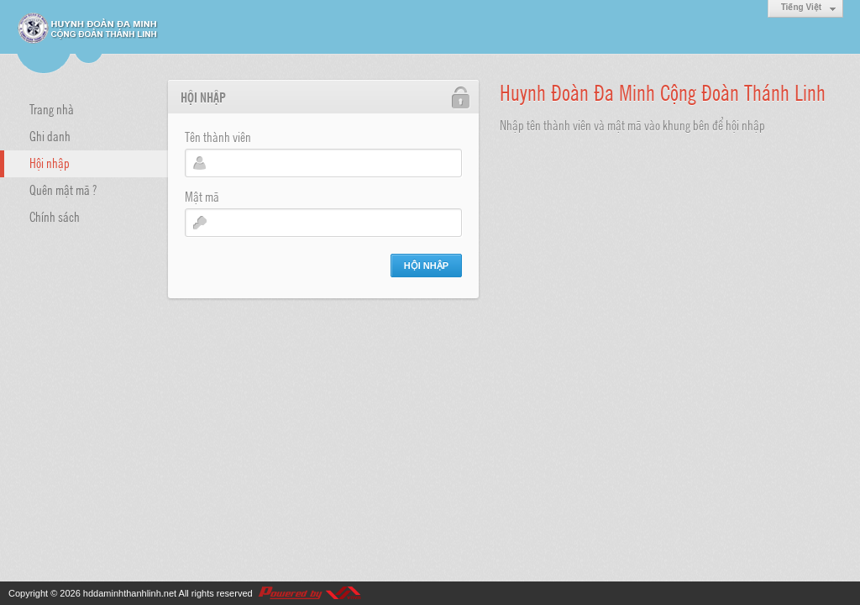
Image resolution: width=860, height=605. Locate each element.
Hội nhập (49, 162)
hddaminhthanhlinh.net (129, 593)
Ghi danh (50, 135)
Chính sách (54, 216)
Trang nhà (51, 108)
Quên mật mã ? (63, 189)
